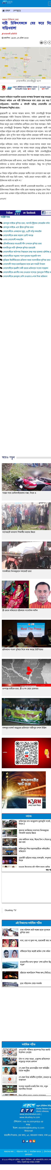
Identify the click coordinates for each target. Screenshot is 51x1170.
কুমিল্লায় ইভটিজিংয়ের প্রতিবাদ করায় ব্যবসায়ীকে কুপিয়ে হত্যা (27, 260)
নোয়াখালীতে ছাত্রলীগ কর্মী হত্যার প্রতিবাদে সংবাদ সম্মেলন (25, 268)
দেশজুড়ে (17, 10)
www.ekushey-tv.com (30, 1117)
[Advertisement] (24, 373)
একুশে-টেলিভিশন (26, 1159)
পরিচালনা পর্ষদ (21, 1151)
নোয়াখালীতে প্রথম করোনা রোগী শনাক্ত (18, 235)
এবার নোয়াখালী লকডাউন (13, 239)
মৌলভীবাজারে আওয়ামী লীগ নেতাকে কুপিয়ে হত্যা (22, 243)
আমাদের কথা (9, 1151)
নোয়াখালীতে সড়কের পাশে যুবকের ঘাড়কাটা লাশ (22, 255)
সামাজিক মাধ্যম (35, 1151)
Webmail (28, 1130)
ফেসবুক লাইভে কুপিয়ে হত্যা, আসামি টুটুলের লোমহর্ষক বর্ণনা (26, 223)
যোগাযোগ (28, 1154)
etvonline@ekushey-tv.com (31, 1127)
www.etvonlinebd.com (30, 1114)
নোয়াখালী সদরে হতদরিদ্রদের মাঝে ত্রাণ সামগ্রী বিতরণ (24, 264)
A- (45, 42)
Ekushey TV (10, 910)
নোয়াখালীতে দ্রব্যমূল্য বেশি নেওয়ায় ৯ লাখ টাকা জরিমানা (26, 276)
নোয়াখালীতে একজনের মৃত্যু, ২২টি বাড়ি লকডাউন (22, 231)
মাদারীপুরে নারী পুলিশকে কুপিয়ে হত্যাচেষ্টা (19, 247)
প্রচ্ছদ (6, 10)
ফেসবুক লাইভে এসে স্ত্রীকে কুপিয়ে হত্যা (18, 227)
